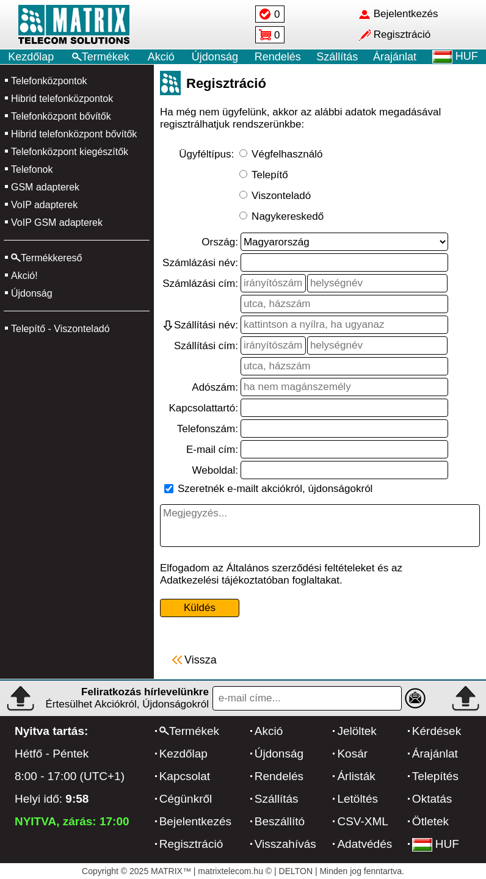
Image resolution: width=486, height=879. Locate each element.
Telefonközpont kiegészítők (69, 151)
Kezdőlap (31, 57)
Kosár (352, 753)
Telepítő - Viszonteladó (60, 329)
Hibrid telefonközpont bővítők (74, 134)
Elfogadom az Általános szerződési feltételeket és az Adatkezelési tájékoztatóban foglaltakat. (281, 574)
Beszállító (280, 821)
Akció (161, 57)
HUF (435, 843)
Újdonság (215, 57)
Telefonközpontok (49, 81)
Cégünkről (185, 798)
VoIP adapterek (44, 205)
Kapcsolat (184, 776)
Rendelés (278, 57)
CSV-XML (362, 821)
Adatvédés (364, 843)
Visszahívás (285, 843)
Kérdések (436, 731)
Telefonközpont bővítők (61, 116)
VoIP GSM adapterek (57, 222)
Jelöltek (356, 731)
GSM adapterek (45, 187)
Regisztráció (191, 843)
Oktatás (432, 798)
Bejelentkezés (195, 821)
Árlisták (356, 776)
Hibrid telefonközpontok (62, 98)
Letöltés (357, 798)
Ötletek (430, 821)
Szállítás (337, 57)
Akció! (24, 275)
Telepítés (435, 776)
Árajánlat (394, 57)
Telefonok (32, 169)
